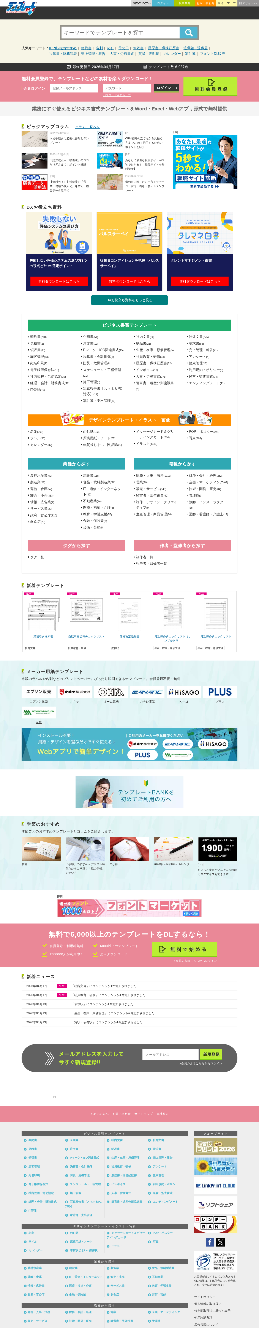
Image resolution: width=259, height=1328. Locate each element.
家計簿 (190, 54)
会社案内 (162, 1114)
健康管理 (198, 363)
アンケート (199, 356)
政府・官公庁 (43, 515)
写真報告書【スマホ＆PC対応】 (102, 391)
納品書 (143, 343)
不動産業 (92, 501)
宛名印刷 (38, 363)
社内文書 (145, 337)
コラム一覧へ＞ (87, 127)
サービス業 (41, 508)
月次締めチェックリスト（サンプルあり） (173, 638)
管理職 (195, 495)
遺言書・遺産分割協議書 (155, 385)
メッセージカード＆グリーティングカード (155, 434)
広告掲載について (206, 1324)
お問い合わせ (206, 3)
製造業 (37, 482)
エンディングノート (206, 383)
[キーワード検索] (129, 32)
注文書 (90, 343)
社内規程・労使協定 (48, 376)
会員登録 (184, 3)
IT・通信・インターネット (102, 491)
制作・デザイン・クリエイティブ (156, 505)
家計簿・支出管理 (99, 401)
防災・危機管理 (97, 363)
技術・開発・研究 (205, 489)
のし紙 (91, 431)
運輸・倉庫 (41, 489)
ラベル (37, 438)
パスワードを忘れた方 (117, 95)
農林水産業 (41, 475)
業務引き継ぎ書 (43, 636)
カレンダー (172, 54)
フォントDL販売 (212, 54)
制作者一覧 (144, 557)
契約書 (86, 48)
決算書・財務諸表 (63, 54)
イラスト (146, 444)
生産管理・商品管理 (154, 514)
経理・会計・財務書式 (49, 383)
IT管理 (37, 390)
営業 (141, 482)
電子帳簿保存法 (44, 370)
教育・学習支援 (97, 514)
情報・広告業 (42, 502)
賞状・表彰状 (148, 54)
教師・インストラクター (208, 505)
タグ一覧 (37, 557)
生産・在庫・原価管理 (155, 350)
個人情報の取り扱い (207, 1304)
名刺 (99, 48)
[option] (43, 621)
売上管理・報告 (93, 54)
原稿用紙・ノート (99, 438)
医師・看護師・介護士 (208, 514)
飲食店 (37, 522)
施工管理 (91, 382)
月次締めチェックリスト (216, 636)
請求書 (196, 343)
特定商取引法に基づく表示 (212, 1310)
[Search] (188, 32)
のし (110, 48)
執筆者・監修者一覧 (151, 563)
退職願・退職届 (195, 48)
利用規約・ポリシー (206, 370)
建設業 (91, 475)
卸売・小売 (42, 495)
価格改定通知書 (129, 636)
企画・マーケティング (208, 482)
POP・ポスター (204, 431)
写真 (195, 438)
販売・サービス (151, 489)
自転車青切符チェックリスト (86, 636)
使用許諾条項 (203, 1317)
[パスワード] (127, 88)
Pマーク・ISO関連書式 (103, 350)
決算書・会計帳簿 (98, 356)
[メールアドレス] (74, 88)
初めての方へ (142, 3)
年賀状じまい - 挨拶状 (102, 445)
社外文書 (199, 337)
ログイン (163, 3)
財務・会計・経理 (206, 475)
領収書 (138, 48)
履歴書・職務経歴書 (163, 48)
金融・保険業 (95, 520)
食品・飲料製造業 (99, 482)
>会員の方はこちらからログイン (195, 960)
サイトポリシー (204, 1297)
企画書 (90, 337)
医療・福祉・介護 (99, 507)
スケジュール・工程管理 (102, 372)
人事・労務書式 (122, 54)
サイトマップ (227, 3)
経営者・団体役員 (152, 495)
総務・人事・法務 (153, 475)
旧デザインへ (248, 3)
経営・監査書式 (203, 376)
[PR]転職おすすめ (63, 48)
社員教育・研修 (150, 356)
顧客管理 (39, 356)
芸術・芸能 (93, 527)
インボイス (147, 370)
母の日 (123, 48)
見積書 (37, 343)
